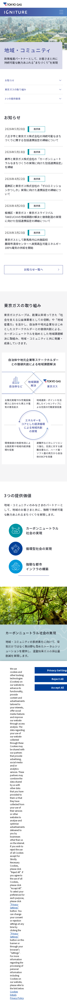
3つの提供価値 (12, 98)
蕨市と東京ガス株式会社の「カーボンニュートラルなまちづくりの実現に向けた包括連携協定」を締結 (34, 163)
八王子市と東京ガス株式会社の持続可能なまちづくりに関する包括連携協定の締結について (33, 138)
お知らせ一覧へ (33, 269)
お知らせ (9, 80)
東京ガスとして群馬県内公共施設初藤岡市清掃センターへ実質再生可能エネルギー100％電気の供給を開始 (33, 244)
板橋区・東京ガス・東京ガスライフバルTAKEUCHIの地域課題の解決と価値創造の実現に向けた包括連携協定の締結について (33, 217)
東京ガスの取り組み (15, 89)
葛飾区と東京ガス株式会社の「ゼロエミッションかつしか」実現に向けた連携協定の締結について (33, 190)
